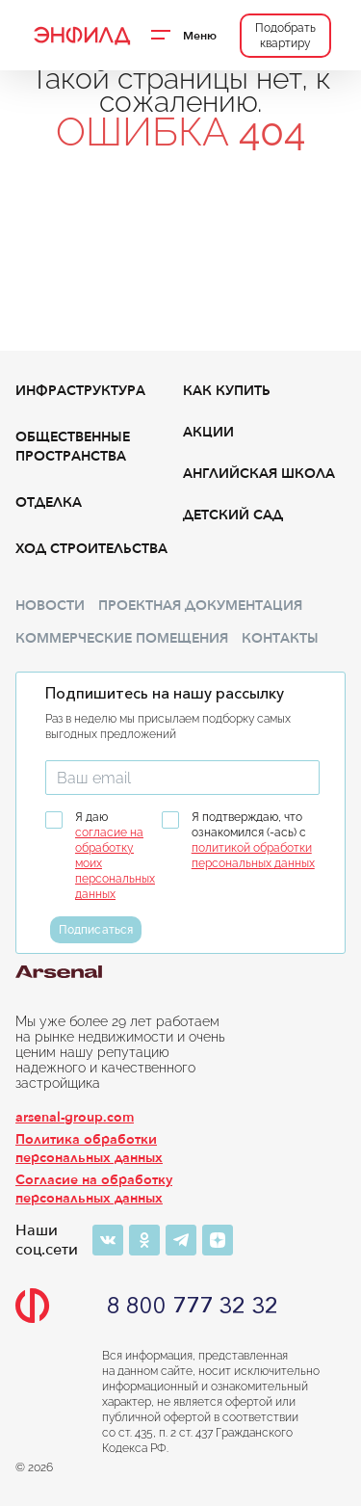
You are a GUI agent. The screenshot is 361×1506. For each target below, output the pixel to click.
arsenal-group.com (74, 1117)
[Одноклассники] (144, 1240)
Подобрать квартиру (285, 35)
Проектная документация (200, 605)
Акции (208, 432)
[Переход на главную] (81, 35)
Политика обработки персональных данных (89, 1148)
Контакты (280, 638)
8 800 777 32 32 (192, 1305)
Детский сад (233, 515)
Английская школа (259, 473)
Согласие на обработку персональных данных (93, 1189)
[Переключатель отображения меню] (186, 35)
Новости (50, 605)
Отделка (48, 502)
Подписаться (96, 930)
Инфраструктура (80, 391)
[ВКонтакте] (107, 1240)
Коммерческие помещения (121, 638)
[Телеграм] (181, 1240)
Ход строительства (91, 549)
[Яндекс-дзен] (217, 1240)
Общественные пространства (72, 446)
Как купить (227, 391)
